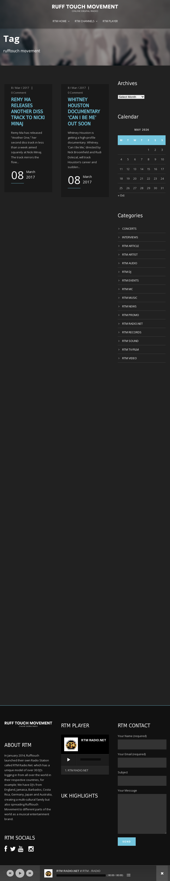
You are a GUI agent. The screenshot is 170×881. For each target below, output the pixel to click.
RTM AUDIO (129, 263)
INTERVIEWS (130, 237)
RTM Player (110, 21)
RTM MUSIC (129, 298)
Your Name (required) (142, 741)
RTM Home (59, 21)
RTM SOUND (130, 341)
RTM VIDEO (129, 358)
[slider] (90, 759)
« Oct (121, 195)
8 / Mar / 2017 (20, 88)
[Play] (68, 760)
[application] (85, 760)
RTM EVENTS (130, 280)
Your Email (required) (142, 760)
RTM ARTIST (130, 254)
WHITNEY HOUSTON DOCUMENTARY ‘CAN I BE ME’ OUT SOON (84, 111)
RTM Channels (84, 21)
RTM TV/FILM (130, 349)
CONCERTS (129, 229)
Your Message (142, 815)
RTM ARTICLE (130, 246)
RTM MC (127, 289)
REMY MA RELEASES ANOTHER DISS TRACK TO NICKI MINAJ (28, 111)
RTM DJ (126, 272)
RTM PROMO (130, 315)
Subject (142, 778)
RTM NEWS (129, 306)
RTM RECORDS (131, 332)
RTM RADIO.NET (132, 324)
